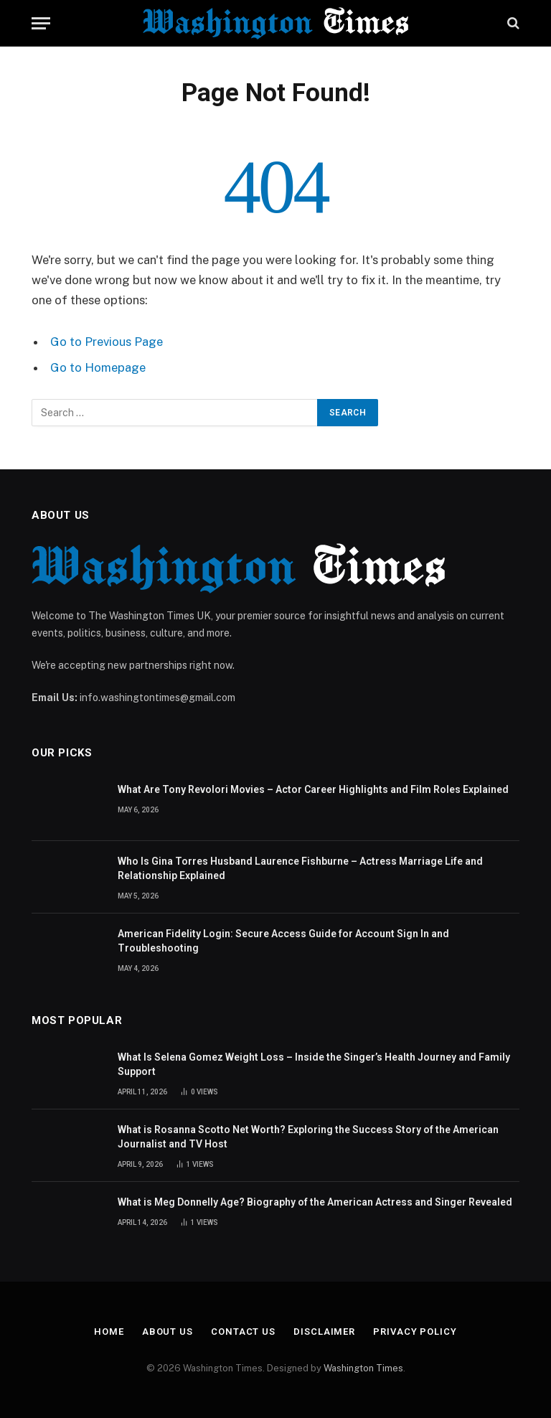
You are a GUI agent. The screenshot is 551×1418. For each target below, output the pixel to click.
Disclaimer (324, 1331)
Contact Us (243, 1331)
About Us (167, 1331)
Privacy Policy (415, 1331)
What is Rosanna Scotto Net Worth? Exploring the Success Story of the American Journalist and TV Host (308, 1137)
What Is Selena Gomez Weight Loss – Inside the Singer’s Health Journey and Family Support (314, 1064)
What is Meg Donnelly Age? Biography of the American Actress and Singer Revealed (315, 1202)
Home (109, 1331)
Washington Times (363, 1368)
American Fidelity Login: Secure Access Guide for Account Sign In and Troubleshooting (283, 941)
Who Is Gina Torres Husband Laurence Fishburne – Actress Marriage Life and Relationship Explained (300, 868)
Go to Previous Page (106, 341)
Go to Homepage (98, 367)
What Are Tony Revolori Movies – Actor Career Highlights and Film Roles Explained (313, 789)
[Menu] (41, 23)
